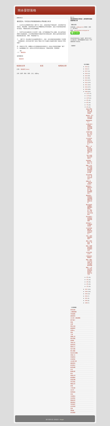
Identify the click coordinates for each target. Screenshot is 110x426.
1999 (86, 303)
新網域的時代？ (89, 121)
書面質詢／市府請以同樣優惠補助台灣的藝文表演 (89, 199)
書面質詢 (23, 52)
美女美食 (72, 381)
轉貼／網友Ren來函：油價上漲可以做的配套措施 (89, 262)
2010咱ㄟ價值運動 (75, 318)
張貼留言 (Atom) (25, 69)
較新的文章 (21, 66)
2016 (86, 73)
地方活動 (72, 348)
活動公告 (72, 342)
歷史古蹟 (72, 326)
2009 (86, 89)
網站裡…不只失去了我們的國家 (89, 117)
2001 (86, 298)
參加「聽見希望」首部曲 (89, 242)
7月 (87, 104)
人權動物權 (73, 311)
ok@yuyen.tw (79, 27)
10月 (87, 98)
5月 (87, 277)
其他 (71, 394)
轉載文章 (72, 383)
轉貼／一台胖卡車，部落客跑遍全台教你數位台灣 (89, 150)
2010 (86, 87)
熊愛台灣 (72, 375)
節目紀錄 (72, 309)
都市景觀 (72, 338)
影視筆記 (72, 365)
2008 (86, 91)
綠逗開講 (72, 412)
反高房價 (72, 406)
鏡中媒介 (72, 320)
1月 (87, 286)
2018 (86, 69)
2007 (86, 289)
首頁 (41, 66)
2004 (86, 296)
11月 (87, 95)
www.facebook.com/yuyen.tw (81, 30)
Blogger (62, 419)
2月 (87, 284)
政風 (71, 385)
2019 (86, 66)
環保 (71, 332)
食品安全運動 (74, 353)
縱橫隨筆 (72, 328)
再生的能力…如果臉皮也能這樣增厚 (89, 218)
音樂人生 (72, 355)
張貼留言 (21, 59)
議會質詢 (72, 316)
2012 (86, 82)
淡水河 (72, 390)
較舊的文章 (62, 66)
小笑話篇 (72, 388)
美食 (71, 408)
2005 (86, 293)
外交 (71, 369)
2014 (86, 78)
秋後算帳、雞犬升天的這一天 (89, 162)
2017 (86, 71)
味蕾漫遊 (72, 392)
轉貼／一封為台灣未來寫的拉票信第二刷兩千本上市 (89, 271)
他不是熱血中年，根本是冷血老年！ (89, 177)
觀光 (71, 373)
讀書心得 (72, 336)
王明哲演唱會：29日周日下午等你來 (89, 134)
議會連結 (72, 402)
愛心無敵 (72, 351)
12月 (87, 93)
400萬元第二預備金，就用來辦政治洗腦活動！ (89, 127)
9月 (87, 100)
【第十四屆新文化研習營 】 (89, 157)
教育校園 (72, 367)
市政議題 (72, 313)
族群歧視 (72, 344)
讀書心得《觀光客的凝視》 (89, 183)
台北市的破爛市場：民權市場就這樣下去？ (89, 230)
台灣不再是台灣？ (89, 253)
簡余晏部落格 (27, 10)
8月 (87, 102)
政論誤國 (72, 379)
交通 (71, 324)
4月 (87, 279)
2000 (86, 300)
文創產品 (72, 396)
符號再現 (72, 357)
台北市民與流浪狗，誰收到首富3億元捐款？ (89, 141)
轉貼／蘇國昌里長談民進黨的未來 (89, 248)
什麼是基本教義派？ (89, 256)
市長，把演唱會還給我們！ (89, 237)
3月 (87, 282)
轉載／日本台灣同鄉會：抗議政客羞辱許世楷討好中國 (89, 169)
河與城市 (72, 404)
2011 (86, 84)
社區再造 (72, 398)
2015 (86, 75)
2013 (86, 80)
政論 (71, 322)
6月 (87, 107)
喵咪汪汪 (72, 346)
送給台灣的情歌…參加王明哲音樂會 (89, 111)
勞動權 (72, 410)
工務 (71, 334)
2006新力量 (73, 361)
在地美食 (72, 359)
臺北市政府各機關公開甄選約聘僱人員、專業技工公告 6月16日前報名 (89, 209)
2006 (86, 291)
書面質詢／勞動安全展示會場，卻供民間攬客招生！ (89, 190)
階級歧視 (72, 400)
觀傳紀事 (72, 371)
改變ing (72, 330)
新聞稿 (72, 340)
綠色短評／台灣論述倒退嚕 (89, 224)
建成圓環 (72, 377)
